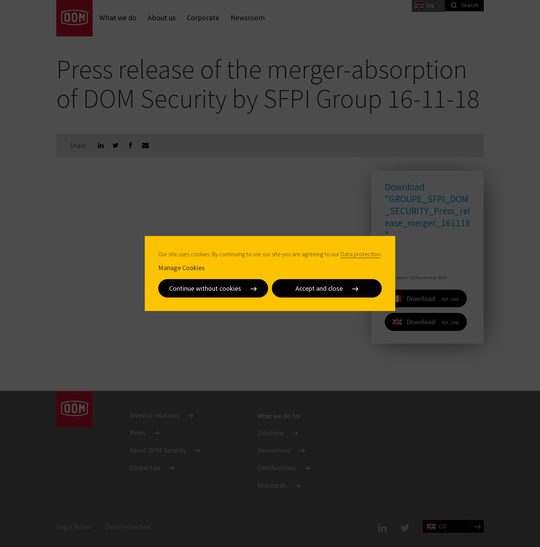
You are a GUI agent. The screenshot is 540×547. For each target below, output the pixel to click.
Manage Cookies (181, 267)
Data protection (360, 254)
